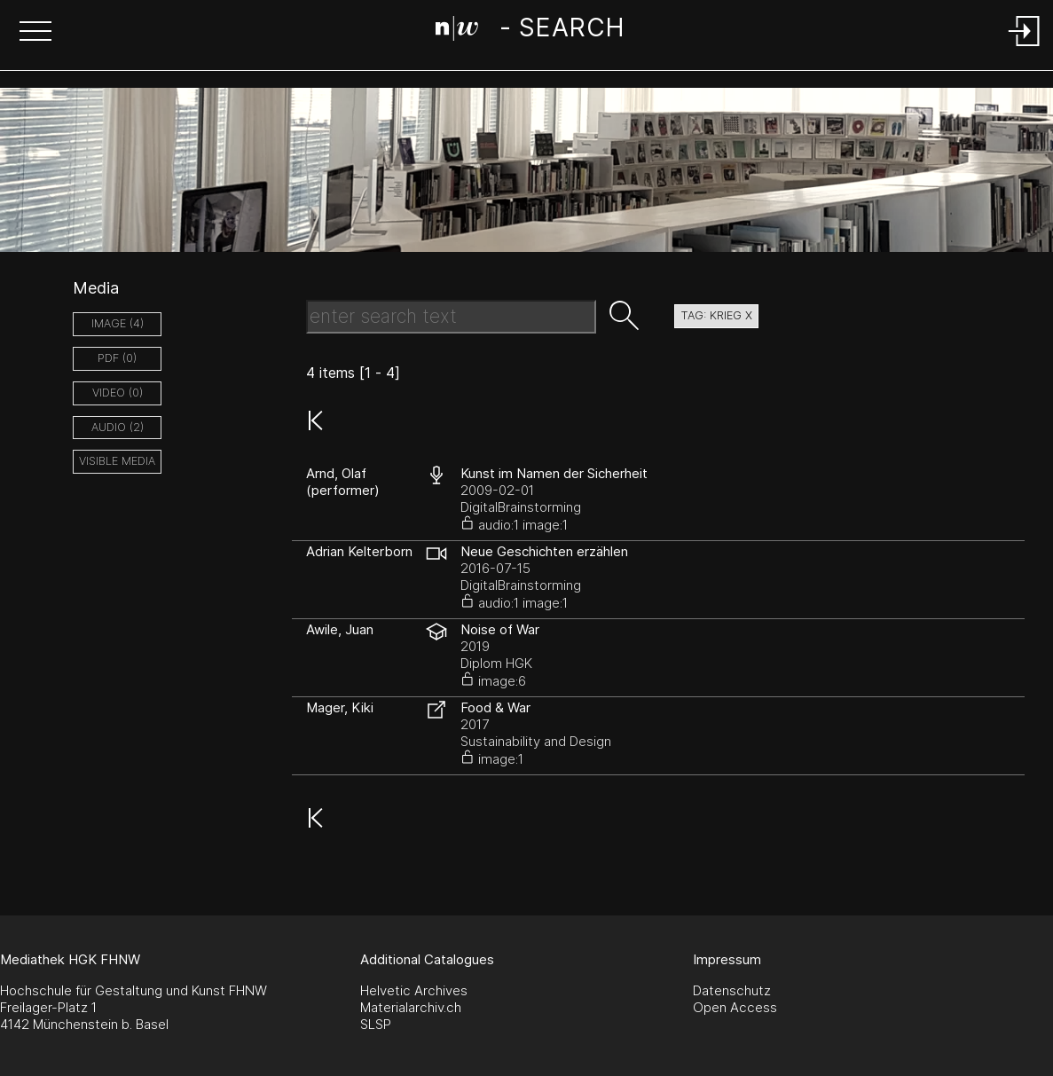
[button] (35, 33)
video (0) (117, 392)
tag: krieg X (716, 315)
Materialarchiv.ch (410, 1007)
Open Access (735, 1007)
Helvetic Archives (414, 990)
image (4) (117, 323)
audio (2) (117, 427)
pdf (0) (117, 358)
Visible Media (117, 460)
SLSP (375, 1024)
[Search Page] (530, 31)
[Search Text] (451, 317)
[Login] (1024, 47)
